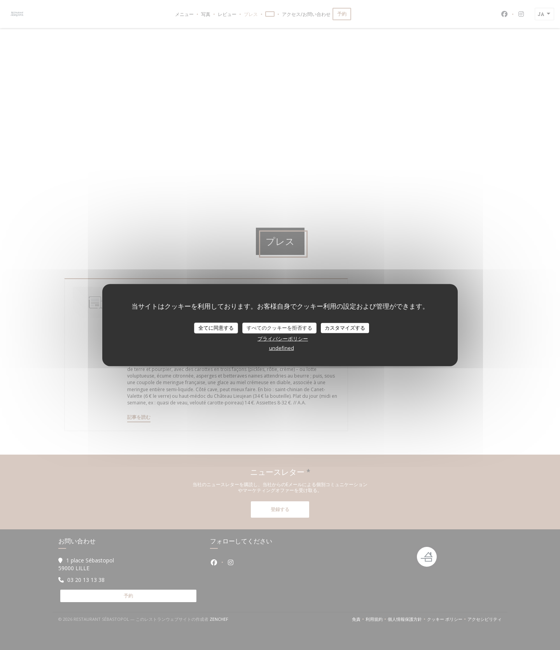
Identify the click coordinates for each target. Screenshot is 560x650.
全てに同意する (216, 327)
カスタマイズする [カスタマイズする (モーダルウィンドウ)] (345, 327)
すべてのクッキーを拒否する (279, 327)
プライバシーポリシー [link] (282, 338)
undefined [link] (281, 347)
